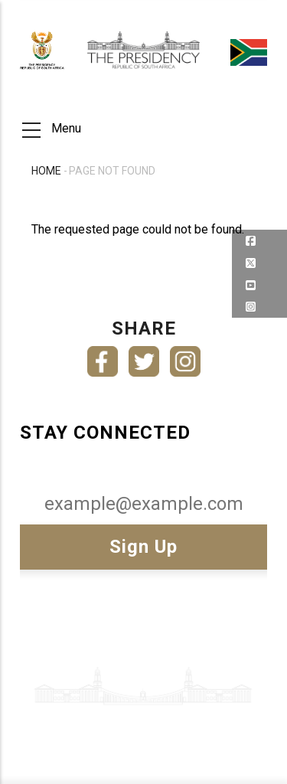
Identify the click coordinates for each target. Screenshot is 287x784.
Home (46, 171)
